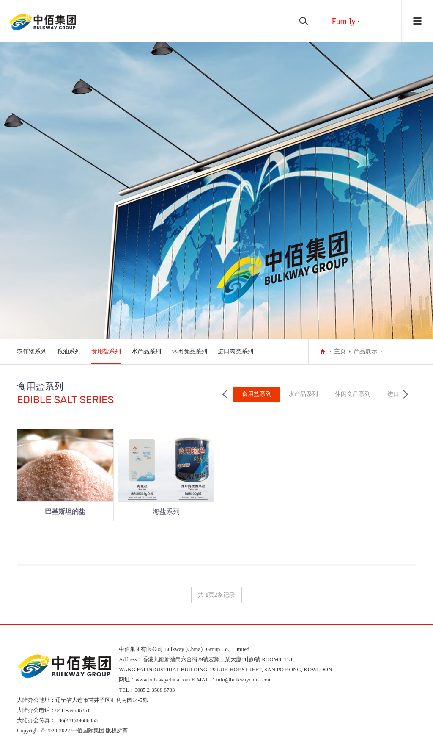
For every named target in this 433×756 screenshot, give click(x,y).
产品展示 (365, 351)
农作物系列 (32, 351)
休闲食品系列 (189, 351)
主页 (340, 351)
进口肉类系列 (235, 351)
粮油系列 (69, 351)
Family (344, 21)
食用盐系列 (106, 351)
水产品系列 (146, 351)
